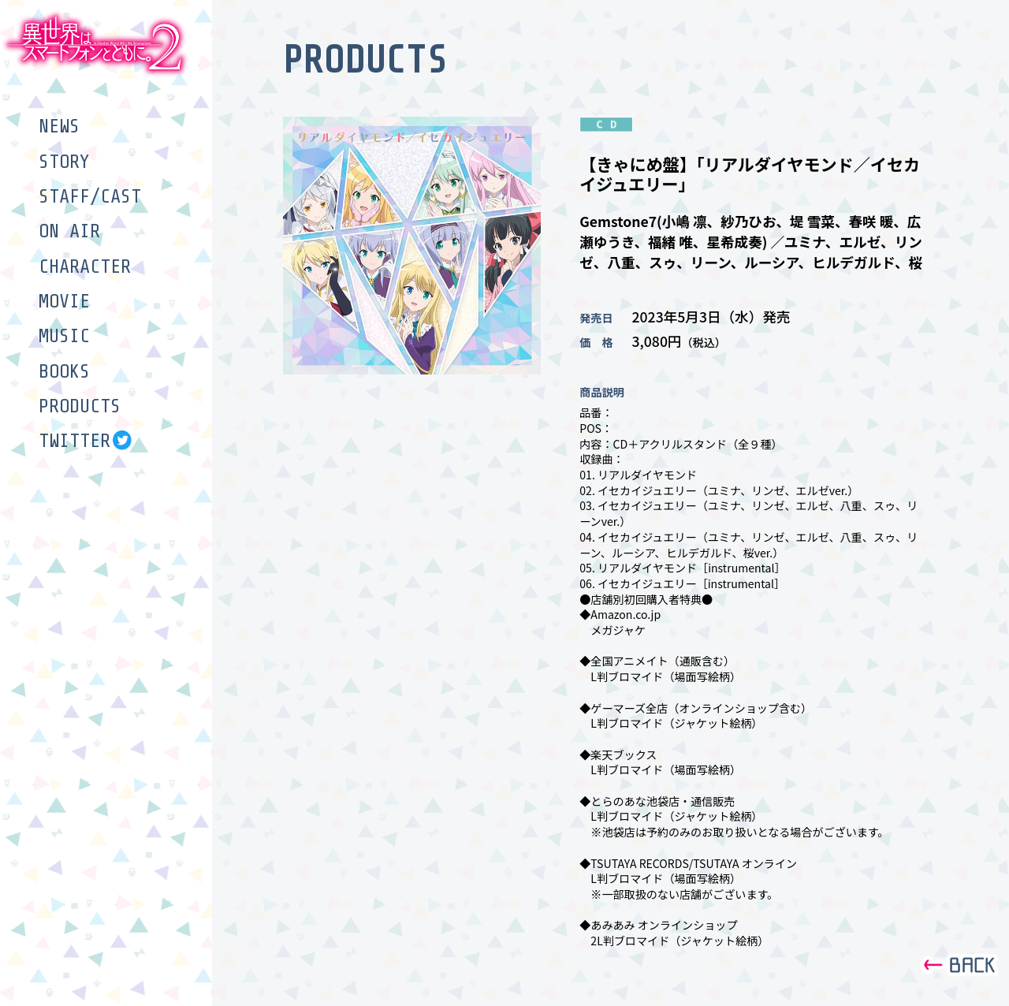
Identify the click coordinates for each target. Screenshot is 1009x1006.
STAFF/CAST (90, 196)
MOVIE (64, 301)
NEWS (59, 126)
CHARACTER (85, 266)
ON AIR (69, 231)
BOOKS (64, 371)
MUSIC (64, 336)
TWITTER (85, 441)
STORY (64, 162)
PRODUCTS (80, 406)
